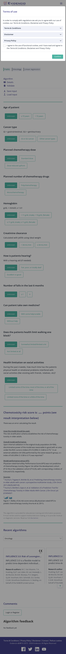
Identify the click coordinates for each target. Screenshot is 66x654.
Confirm (57, 56)
